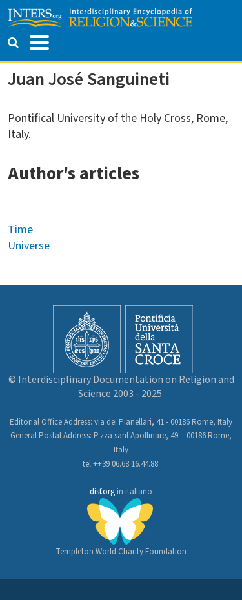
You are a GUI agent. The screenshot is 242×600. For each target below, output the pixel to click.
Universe (29, 246)
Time (20, 230)
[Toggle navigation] (39, 41)
